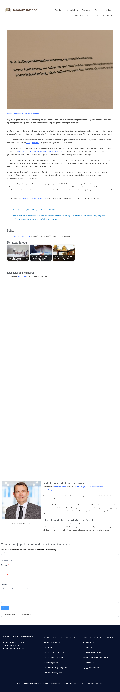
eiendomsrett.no (59, 487)
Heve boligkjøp (71, 10)
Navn (4, 552)
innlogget (22, 276)
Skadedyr (108, 10)
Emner (97, 10)
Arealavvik (79, 15)
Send (5, 608)
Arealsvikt (48, 647)
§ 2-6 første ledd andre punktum (33, 198)
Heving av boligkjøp (52, 642)
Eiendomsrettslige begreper (56, 668)
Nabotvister (87, 647)
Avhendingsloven (51, 663)
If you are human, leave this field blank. (17, 615)
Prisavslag (86, 10)
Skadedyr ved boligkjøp (92, 652)
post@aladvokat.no (17, 648)
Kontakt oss (107, 15)
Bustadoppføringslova (53, 673)
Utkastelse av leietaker (53, 658)
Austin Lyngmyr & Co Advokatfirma (60, 683)
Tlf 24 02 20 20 (80, 683)
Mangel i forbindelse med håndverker (59, 637)
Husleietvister (88, 642)
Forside (58, 10)
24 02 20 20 (15, 645)
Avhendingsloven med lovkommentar (23, 114)
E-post (4, 575)
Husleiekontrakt (89, 663)
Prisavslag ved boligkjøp (54, 652)
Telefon (5, 565)
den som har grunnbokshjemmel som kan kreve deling (41, 151)
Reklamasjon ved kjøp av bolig (95, 658)
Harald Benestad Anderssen (18, 236)
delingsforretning (33, 143)
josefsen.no (41, 683)
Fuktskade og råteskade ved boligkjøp (98, 637)
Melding (5, 584)
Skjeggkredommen (91, 668)
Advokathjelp (92, 15)
